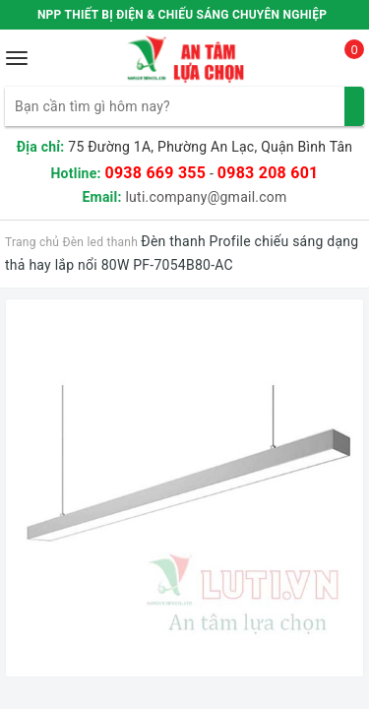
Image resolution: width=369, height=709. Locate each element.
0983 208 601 (268, 172)
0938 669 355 (155, 172)
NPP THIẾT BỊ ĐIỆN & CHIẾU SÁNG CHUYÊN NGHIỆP (182, 15)
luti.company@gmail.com (205, 197)
